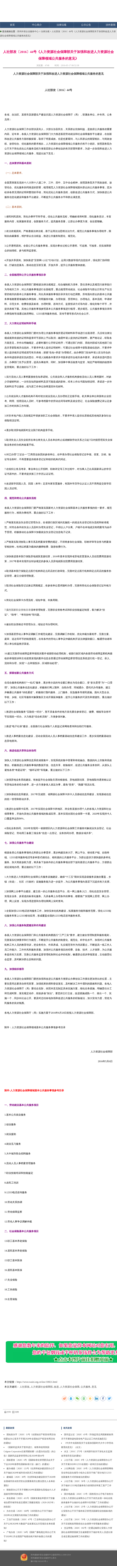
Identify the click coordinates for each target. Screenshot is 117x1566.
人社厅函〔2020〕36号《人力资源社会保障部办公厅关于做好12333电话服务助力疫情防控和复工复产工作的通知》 (87, 1485)
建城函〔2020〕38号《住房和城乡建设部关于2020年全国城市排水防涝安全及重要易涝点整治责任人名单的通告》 (30, 1481)
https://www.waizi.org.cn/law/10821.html (37, 1382)
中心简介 (37, 25)
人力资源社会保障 (69, 1386)
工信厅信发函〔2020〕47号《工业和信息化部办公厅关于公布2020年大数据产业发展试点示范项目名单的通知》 (30, 1523)
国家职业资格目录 (21, 610)
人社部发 (24, 1386)
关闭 (15, 1412)
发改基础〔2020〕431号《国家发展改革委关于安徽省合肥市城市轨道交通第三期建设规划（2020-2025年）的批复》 (30, 1502)
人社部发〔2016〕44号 (58, 90)
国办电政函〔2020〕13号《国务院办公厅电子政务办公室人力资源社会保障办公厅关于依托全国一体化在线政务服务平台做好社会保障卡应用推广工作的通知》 (87, 1498)
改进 (56, 1386)
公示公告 (86, 25)
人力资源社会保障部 (42, 1386)
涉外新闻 (110, 25)
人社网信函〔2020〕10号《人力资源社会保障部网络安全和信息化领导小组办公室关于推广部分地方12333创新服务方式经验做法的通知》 (87, 1472)
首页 (12, 25)
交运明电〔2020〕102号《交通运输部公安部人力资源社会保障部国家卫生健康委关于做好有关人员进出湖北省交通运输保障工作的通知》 (86, 1532)
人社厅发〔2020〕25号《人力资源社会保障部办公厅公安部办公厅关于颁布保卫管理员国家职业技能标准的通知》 (87, 1511)
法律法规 (61, 25)
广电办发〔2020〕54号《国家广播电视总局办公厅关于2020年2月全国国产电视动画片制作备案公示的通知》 (30, 1536)
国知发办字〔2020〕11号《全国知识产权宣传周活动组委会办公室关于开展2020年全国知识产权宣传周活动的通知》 (30, 1438)
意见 (94, 1386)
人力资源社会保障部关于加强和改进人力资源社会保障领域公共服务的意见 (58, 73)
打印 (7, 1412)
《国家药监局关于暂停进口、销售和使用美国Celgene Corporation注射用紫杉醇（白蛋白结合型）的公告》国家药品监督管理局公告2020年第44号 (30, 1451)
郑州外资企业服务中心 (28, 31)
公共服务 (85, 1386)
